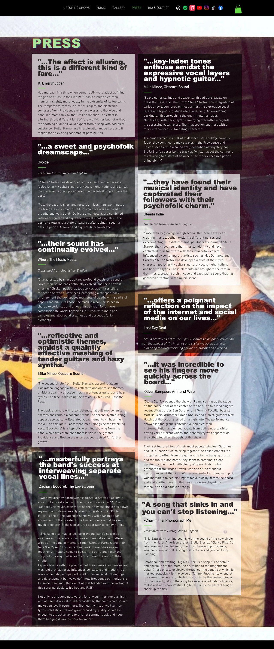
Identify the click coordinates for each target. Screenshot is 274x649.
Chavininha (155, 520)
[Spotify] (185, 8)
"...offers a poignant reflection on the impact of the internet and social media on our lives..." (190, 309)
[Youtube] (199, 8)
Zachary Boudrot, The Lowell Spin (66, 486)
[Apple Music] (192, 8)
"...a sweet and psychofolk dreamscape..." (86, 149)
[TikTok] (213, 8)
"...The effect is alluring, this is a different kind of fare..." (82, 67)
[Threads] (178, 8)
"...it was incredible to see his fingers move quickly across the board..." (184, 373)
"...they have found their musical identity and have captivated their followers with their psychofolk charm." (190, 193)
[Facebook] (220, 8)
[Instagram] (206, 8)
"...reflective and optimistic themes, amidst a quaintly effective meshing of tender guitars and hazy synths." (81, 350)
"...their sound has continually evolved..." (78, 246)
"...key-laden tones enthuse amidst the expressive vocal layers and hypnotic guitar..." (187, 70)
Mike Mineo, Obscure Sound (166, 87)
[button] (238, 9)
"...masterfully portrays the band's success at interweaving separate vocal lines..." (81, 467)
